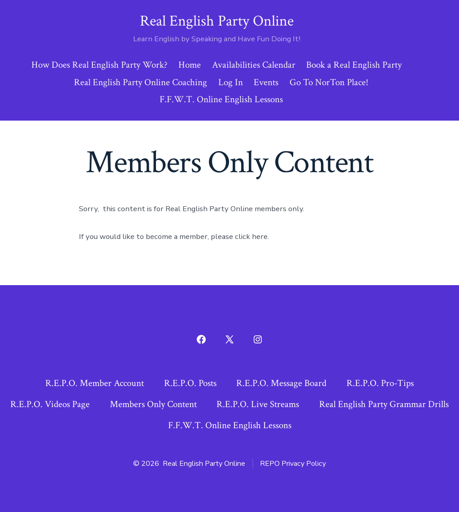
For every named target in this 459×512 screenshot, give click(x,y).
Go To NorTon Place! (329, 82)
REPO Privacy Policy (293, 464)
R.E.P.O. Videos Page (50, 404)
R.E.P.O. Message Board (281, 383)
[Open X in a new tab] (229, 339)
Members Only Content (153, 404)
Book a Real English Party (354, 65)
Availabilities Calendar (253, 65)
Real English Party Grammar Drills (384, 404)
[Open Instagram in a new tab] (257, 339)
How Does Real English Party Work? (99, 65)
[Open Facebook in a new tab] (201, 339)
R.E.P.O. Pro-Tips (380, 383)
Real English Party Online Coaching (140, 82)
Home (189, 65)
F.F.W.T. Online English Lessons (221, 99)
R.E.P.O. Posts (190, 383)
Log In (230, 82)
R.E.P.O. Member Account (94, 383)
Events (266, 82)
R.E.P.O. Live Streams (258, 404)
